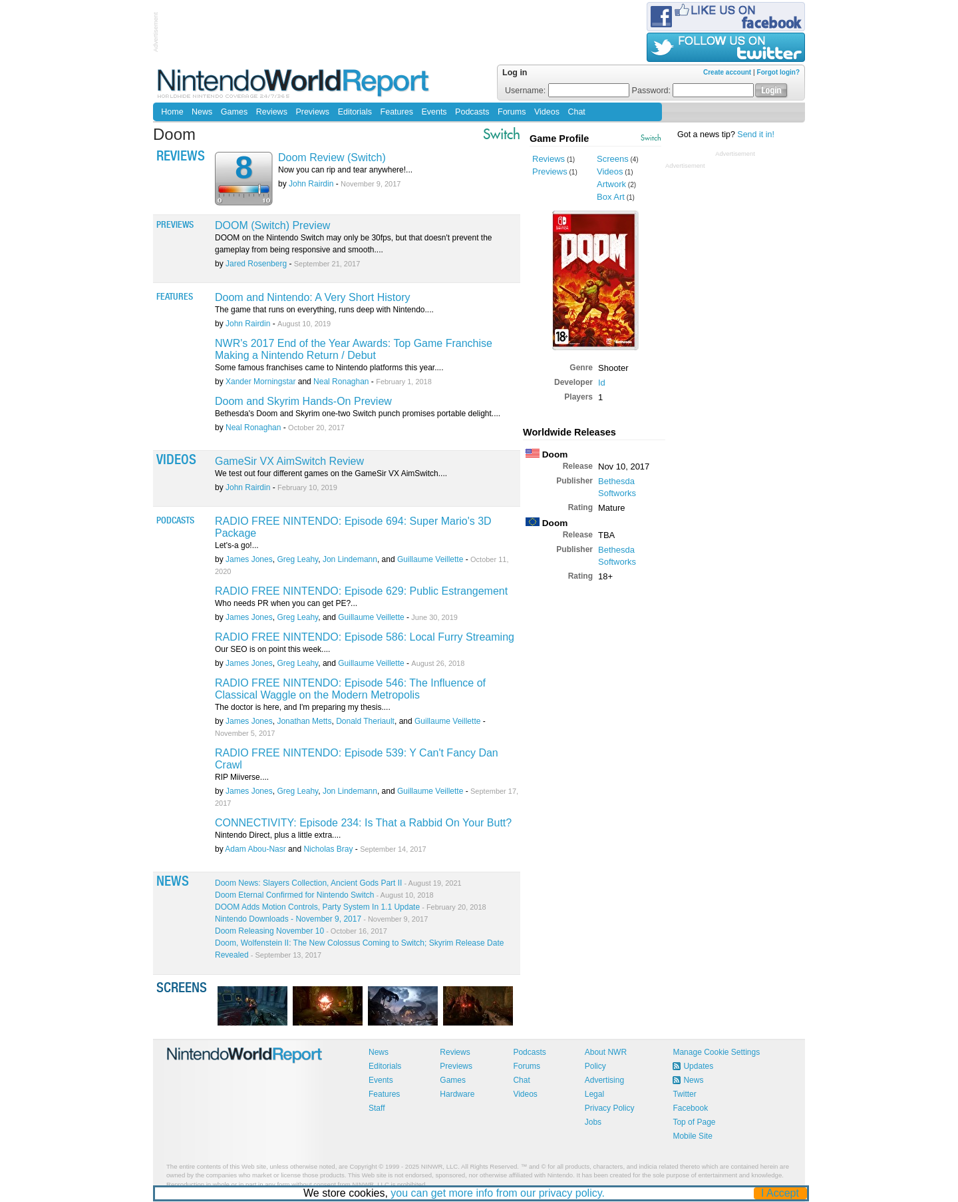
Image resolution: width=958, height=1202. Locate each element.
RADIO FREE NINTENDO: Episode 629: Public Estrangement (361, 591)
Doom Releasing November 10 (301, 931)
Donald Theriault (365, 721)
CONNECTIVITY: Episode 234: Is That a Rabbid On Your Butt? (363, 822)
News (202, 112)
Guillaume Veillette (430, 559)
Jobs (593, 1122)
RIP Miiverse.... (242, 777)
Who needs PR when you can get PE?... (286, 603)
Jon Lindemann (350, 559)
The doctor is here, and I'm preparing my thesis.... (303, 707)
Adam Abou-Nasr (255, 849)
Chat (576, 112)
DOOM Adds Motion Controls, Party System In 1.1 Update (350, 907)
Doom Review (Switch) (332, 157)
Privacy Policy (610, 1108)
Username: (567, 90)
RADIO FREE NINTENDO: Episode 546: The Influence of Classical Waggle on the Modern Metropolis (350, 689)
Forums (512, 112)
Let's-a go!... (237, 545)
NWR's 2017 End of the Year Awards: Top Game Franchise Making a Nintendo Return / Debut (353, 349)
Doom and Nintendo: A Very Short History (312, 297)
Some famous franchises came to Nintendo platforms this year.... (329, 367)
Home (172, 112)
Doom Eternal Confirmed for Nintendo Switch (324, 895)
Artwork (611, 184)
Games (234, 112)
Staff (377, 1108)
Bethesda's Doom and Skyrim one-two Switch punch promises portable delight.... (357, 413)
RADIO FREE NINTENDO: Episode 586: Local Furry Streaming (364, 637)
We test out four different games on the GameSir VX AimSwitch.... (331, 473)
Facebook (690, 1108)
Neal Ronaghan (341, 381)
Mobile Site (692, 1136)
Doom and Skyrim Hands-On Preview (303, 401)
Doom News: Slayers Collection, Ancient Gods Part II (338, 883)
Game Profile (559, 138)
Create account (727, 72)
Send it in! (755, 134)
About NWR (606, 1052)
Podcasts (472, 112)
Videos (546, 112)
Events (433, 112)
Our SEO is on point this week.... (272, 649)
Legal (594, 1094)
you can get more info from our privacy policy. (498, 1193)
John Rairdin (311, 183)
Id (601, 383)
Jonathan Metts (304, 721)
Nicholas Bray (328, 849)
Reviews (271, 112)
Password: (693, 90)
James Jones (249, 559)
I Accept (781, 1193)
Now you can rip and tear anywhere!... (345, 169)
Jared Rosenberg (256, 263)
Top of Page (694, 1122)
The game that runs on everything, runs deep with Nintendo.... (324, 309)
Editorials (355, 112)
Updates (698, 1066)
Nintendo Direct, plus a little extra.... (278, 835)
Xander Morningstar (260, 381)
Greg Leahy (297, 559)
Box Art (611, 197)
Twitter (684, 1094)
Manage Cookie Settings (716, 1052)
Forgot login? (778, 72)
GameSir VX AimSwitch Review (289, 461)
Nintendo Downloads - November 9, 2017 (321, 919)
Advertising (604, 1080)
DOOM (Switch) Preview (272, 225)
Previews (312, 112)
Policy (595, 1066)
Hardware (457, 1094)
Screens (613, 159)
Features (397, 112)
